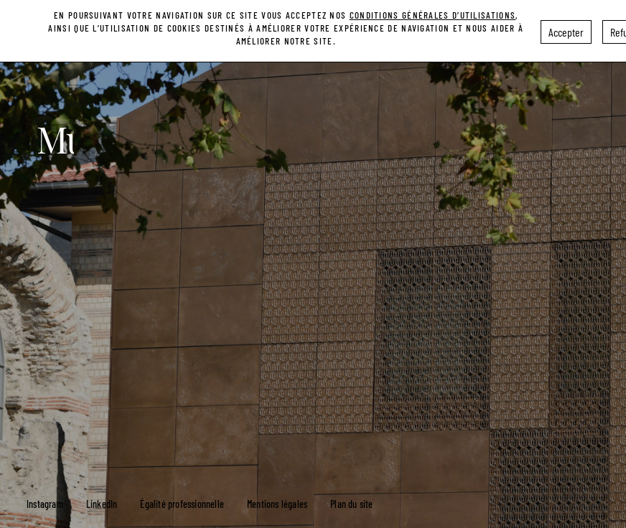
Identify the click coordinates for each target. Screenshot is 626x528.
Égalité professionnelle (182, 504)
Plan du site (351, 504)
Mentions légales (277, 504)
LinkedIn (102, 504)
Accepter (566, 28)
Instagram (45, 504)
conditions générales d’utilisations (433, 11)
